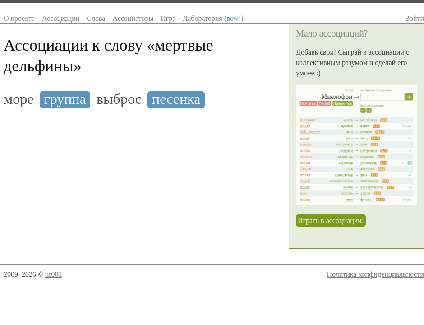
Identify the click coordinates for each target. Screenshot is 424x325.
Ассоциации (60, 18)
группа (65, 99)
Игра (168, 18)
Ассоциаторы (132, 18)
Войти (414, 18)
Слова (96, 18)
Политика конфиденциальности (375, 274)
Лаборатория (213, 18)
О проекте (19, 18)
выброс (119, 99)
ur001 (53, 274)
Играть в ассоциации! (331, 220)
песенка (176, 99)
